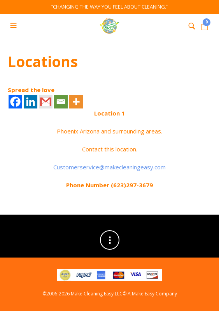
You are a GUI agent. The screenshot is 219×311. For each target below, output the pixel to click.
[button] (14, 25)
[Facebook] (15, 101)
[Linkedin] (30, 101)
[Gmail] (46, 101)
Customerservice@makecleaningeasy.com (109, 167)
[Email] (61, 101)
